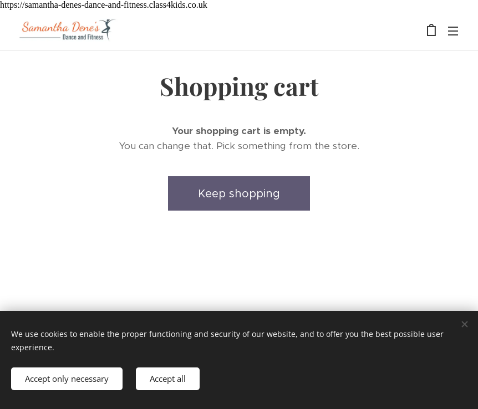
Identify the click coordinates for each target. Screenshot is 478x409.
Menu (453, 31)
